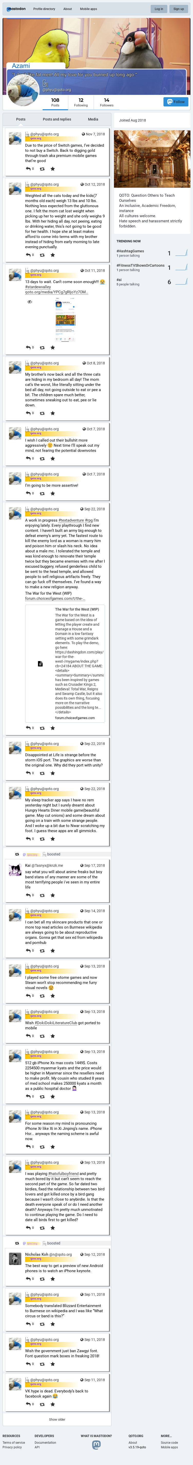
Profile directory (44, 9)
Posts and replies (57, 119)
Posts (20, 119)
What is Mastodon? (96, 1436)
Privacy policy (12, 1447)
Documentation (45, 1442)
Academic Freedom (158, 205)
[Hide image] (29, 301)
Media (93, 119)
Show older (57, 1419)
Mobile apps (88, 9)
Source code (169, 1442)
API (37, 1447)
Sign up (178, 9)
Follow (176, 101)
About (67, 9)
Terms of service (14, 1442)
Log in (159, 9)
